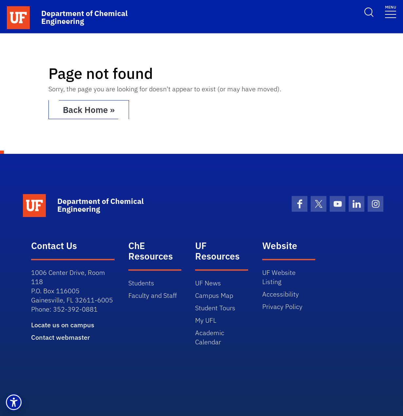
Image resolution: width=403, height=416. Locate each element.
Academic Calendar (209, 337)
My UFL (205, 320)
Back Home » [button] (89, 109)
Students (141, 283)
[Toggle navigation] (390, 11)
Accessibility (280, 294)
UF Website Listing (279, 277)
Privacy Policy (282, 306)
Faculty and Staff (152, 295)
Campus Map (214, 295)
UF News (208, 283)
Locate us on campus (62, 324)
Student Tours (215, 307)
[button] (13, 402)
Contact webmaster (60, 337)
